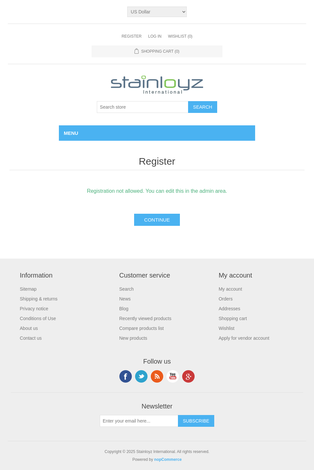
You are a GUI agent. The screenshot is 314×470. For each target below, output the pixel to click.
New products (133, 338)
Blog (123, 308)
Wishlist (226, 328)
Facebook (125, 376)
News (125, 298)
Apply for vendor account (243, 338)
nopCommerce (168, 459)
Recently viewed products (145, 318)
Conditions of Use (38, 318)
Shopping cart (232, 318)
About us (29, 328)
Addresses (229, 308)
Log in (155, 36)
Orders (225, 298)
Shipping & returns (39, 298)
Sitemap (28, 289)
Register (132, 36)
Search (126, 289)
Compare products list (141, 328)
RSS (157, 376)
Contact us (31, 338)
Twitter (141, 376)
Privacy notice (34, 308)
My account (230, 289)
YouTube (172, 376)
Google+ (188, 376)
